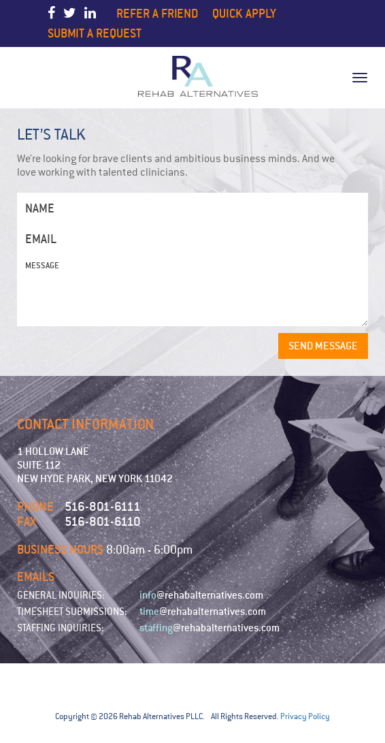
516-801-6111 (103, 506)
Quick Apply (244, 13)
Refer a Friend (157, 13)
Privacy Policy (305, 716)
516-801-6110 (103, 521)
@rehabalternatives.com (201, 595)
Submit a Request (94, 33)
